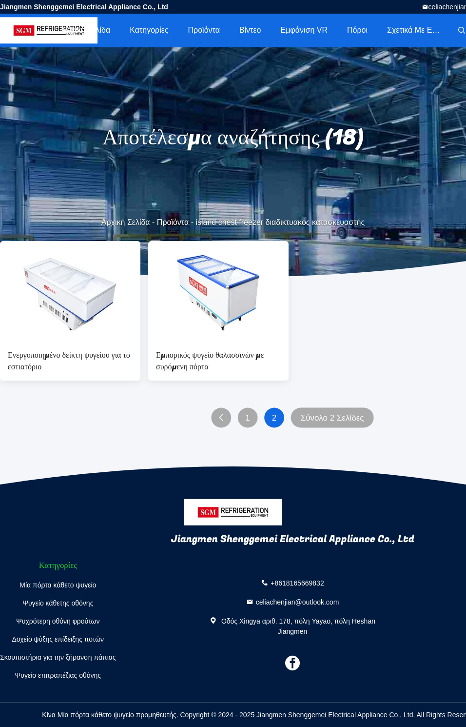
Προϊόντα (204, 30)
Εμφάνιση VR (304, 30)
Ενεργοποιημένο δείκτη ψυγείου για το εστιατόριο (69, 361)
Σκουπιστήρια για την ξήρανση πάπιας (58, 657)
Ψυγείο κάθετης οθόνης (57, 603)
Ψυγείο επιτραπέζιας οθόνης (58, 675)
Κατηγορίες (149, 30)
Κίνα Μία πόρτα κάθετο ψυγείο (88, 715)
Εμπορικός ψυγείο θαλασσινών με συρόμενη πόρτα (210, 361)
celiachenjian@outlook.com (297, 602)
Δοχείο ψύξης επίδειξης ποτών (58, 639)
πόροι (357, 30)
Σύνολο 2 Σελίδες (332, 418)
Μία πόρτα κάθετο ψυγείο (57, 585)
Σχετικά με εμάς (416, 30)
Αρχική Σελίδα (85, 30)
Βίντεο (250, 30)
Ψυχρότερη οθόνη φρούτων (57, 621)
